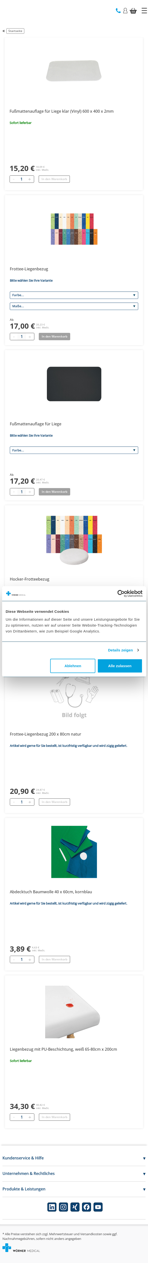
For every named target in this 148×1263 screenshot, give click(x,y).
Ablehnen (73, 665)
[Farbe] (74, 295)
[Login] (125, 10)
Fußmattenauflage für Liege (35, 423)
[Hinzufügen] (29, 179)
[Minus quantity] (13, 336)
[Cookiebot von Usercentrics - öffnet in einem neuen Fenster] (120, 593)
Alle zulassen (120, 665)
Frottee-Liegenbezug (29, 268)
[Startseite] (144, 10)
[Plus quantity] (29, 336)
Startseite (15, 31)
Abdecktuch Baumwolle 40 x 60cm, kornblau (51, 891)
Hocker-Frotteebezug (29, 579)
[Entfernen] (13, 179)
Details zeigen (120, 650)
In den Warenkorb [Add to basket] (54, 336)
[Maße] (74, 306)
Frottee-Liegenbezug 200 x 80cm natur (45, 734)
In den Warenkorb (54, 179)
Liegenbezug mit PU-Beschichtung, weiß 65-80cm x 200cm (63, 1049)
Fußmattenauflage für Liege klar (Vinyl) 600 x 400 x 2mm (62, 111)
